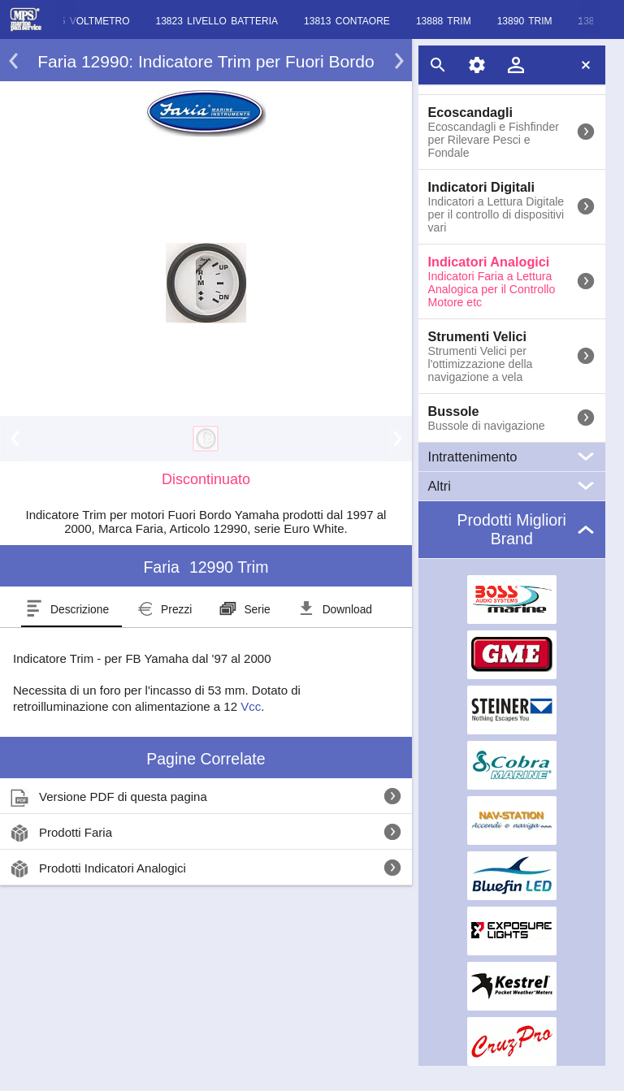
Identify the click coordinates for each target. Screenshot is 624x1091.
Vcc (250, 706)
